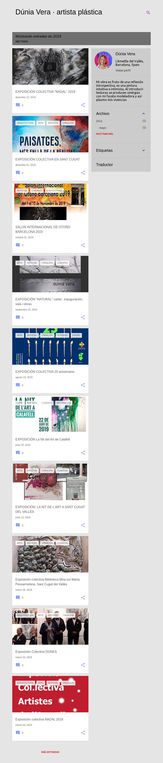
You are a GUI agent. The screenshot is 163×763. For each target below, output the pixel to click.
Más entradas (50, 752)
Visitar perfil (123, 70)
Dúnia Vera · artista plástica (58, 12)
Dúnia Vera (125, 54)
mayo (102, 127)
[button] (83, 105)
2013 (99, 121)
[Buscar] (148, 12)
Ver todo (21, 41)
